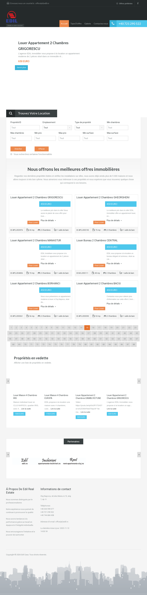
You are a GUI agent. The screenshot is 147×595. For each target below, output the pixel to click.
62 (107, 339)
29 (40, 333)
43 (125, 333)
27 (28, 333)
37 (89, 333)
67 (137, 339)
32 (58, 333)
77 (67, 344)
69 (19, 344)
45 (137, 333)
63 (113, 339)
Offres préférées (124, 3)
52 (46, 339)
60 (95, 339)
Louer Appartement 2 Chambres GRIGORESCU (36, 197)
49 (28, 339)
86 (122, 344)
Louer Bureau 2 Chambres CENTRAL (97, 240)
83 (104, 344)
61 (101, 339)
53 (52, 339)
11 (63, 327)
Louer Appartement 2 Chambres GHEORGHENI (103, 197)
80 (86, 344)
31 (52, 333)
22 (129, 327)
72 (37, 344)
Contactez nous (101, 23)
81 (92, 344)
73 (43, 344)
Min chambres (113, 122)
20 (117, 327)
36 (83, 333)
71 (31, 344)
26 (22, 333)
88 (134, 344)
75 (55, 344)
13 (75, 327)
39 (101, 333)
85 (116, 344)
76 (61, 344)
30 (46, 333)
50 (34, 339)
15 (87, 327)
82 (98, 344)
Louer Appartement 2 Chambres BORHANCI (35, 283)
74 (49, 344)
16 (93, 327)
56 (70, 339)
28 (34, 333)
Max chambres (17, 133)
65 (125, 339)
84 (110, 344)
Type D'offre (76, 23)
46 (10, 339)
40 (107, 333)
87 (128, 344)
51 (40, 339)
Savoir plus (21, 67)
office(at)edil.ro (42, 3)
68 (13, 344)
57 (77, 339)
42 (119, 333)
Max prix (62, 133)
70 (25, 344)
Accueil (64, 23)
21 (123, 327)
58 (83, 339)
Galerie (87, 23)
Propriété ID (15, 122)
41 (113, 333)
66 (131, 339)
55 (64, 339)
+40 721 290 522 (130, 23)
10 (57, 327)
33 (64, 333)
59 (89, 339)
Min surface (88, 133)
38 (95, 333)
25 (16, 333)
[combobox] (57, 127)
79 (80, 344)
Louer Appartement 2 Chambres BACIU (99, 283)
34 (70, 333)
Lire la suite (26, 409)
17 (99, 327)
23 (135, 327)
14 (81, 327)
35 (77, 333)
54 (58, 339)
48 (22, 339)
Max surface (112, 133)
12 (69, 327)
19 (111, 327)
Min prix (38, 133)
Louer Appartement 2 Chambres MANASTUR (35, 240)
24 (10, 333)
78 (73, 344)
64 (119, 339)
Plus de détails (48, 220)
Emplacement (49, 122)
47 (16, 339)
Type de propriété (83, 122)
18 (105, 327)
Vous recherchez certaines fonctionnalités (31, 154)
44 (131, 333)
